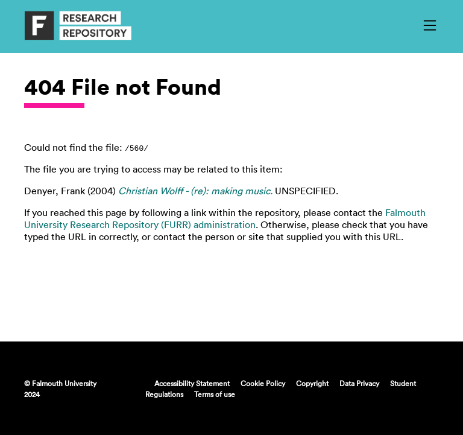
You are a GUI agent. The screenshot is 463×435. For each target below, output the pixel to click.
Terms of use (214, 394)
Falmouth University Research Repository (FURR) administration (225, 218)
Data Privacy (359, 383)
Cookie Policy (263, 383)
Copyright (312, 383)
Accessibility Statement (192, 383)
